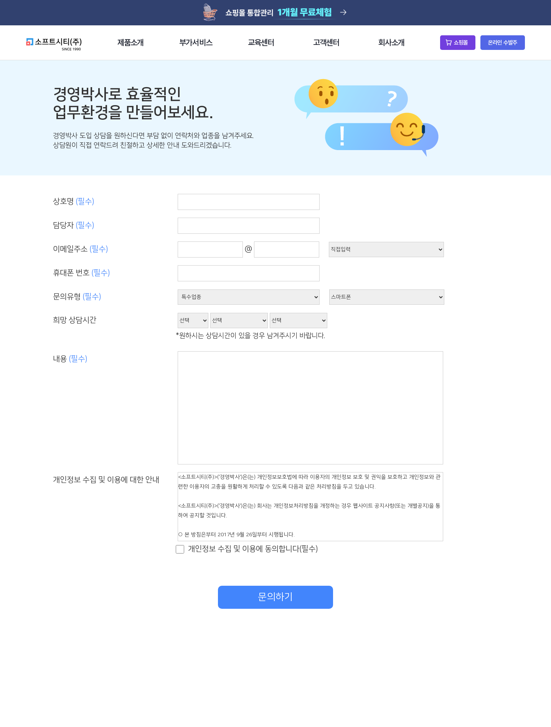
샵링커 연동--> (386, 297)
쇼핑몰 (461, 42)
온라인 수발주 (502, 42)
